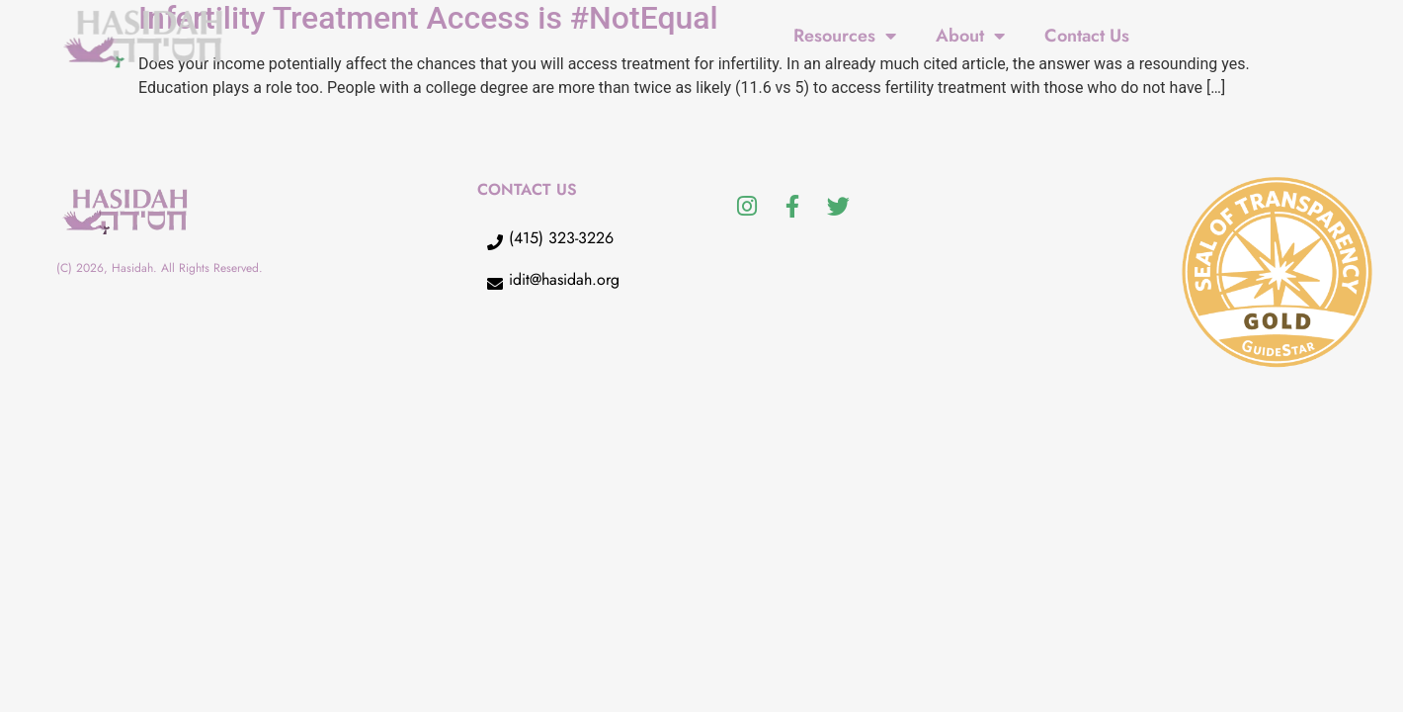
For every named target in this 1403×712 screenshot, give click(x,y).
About (970, 35)
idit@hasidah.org (564, 279)
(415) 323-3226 (561, 237)
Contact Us (1086, 35)
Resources (844, 35)
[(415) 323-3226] (495, 242)
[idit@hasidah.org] (495, 284)
